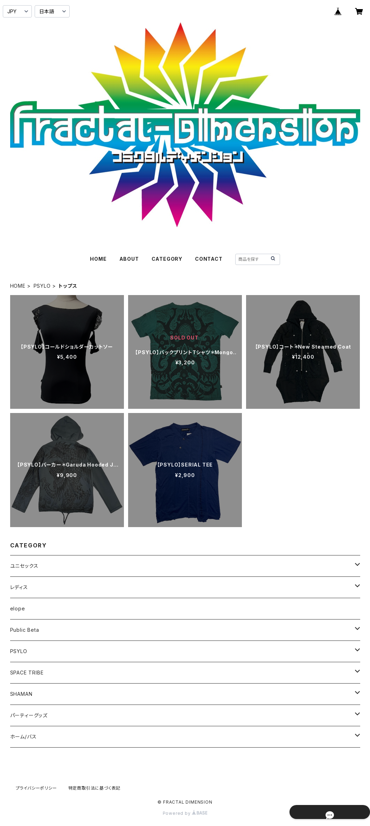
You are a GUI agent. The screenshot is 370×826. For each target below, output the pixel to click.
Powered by (185, 813)
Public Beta (24, 630)
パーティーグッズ (29, 715)
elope (17, 608)
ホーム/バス (23, 737)
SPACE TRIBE (27, 673)
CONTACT (209, 259)
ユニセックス (24, 566)
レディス (19, 587)
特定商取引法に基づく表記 (94, 788)
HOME (98, 259)
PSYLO (42, 286)
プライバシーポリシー (36, 788)
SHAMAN (21, 694)
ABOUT (129, 259)
